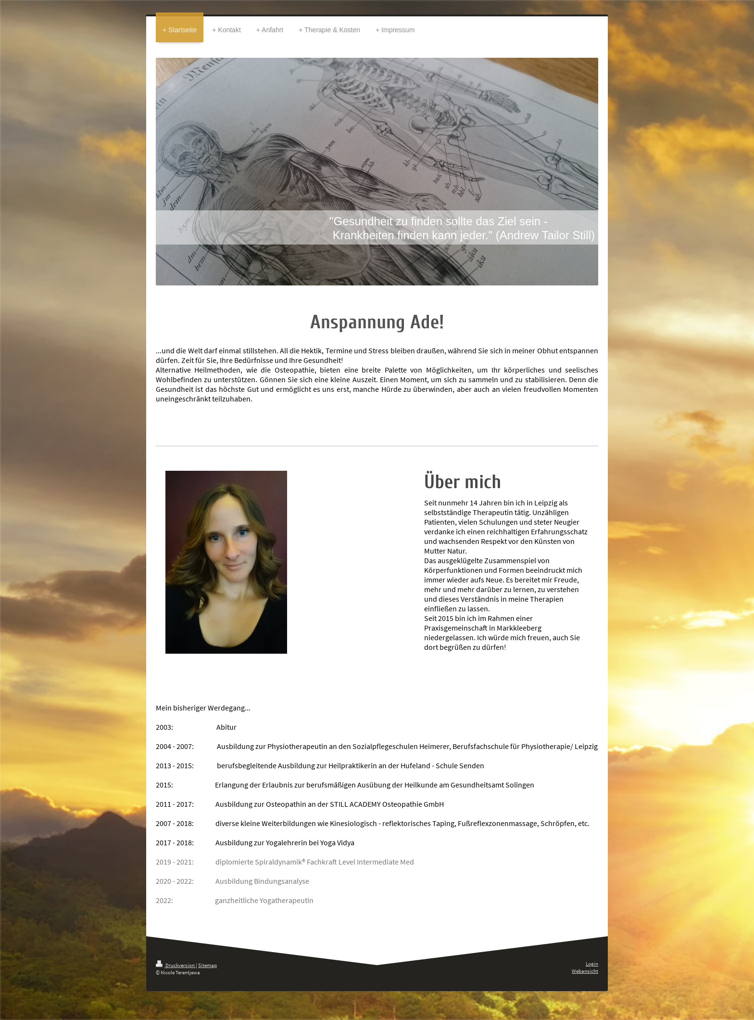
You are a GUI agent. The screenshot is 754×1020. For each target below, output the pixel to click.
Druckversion (176, 965)
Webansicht (585, 971)
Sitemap (207, 965)
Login (592, 963)
